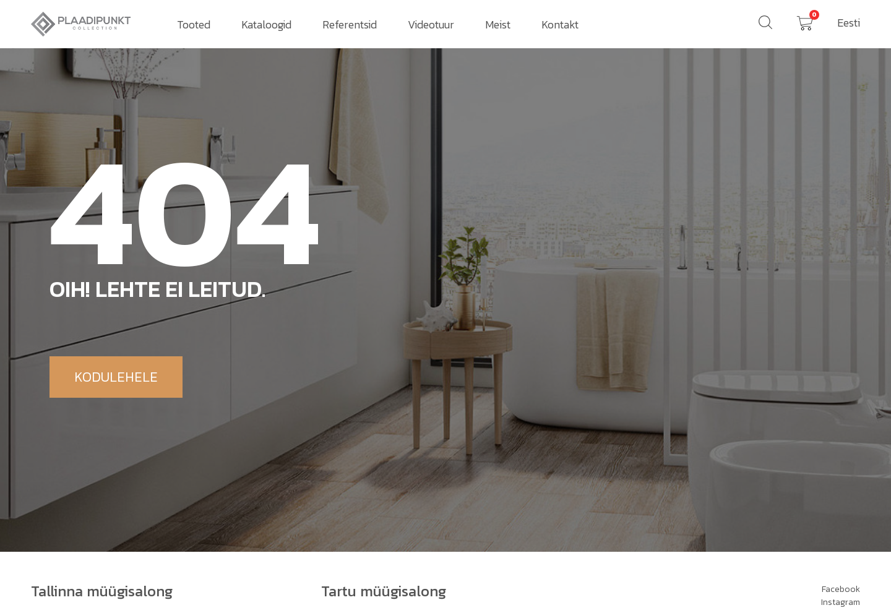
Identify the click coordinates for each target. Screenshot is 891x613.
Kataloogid (266, 24)
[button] (116, 377)
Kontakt (560, 24)
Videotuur (431, 24)
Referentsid (349, 24)
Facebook (841, 589)
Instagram (840, 602)
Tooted (193, 24)
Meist (497, 24)
